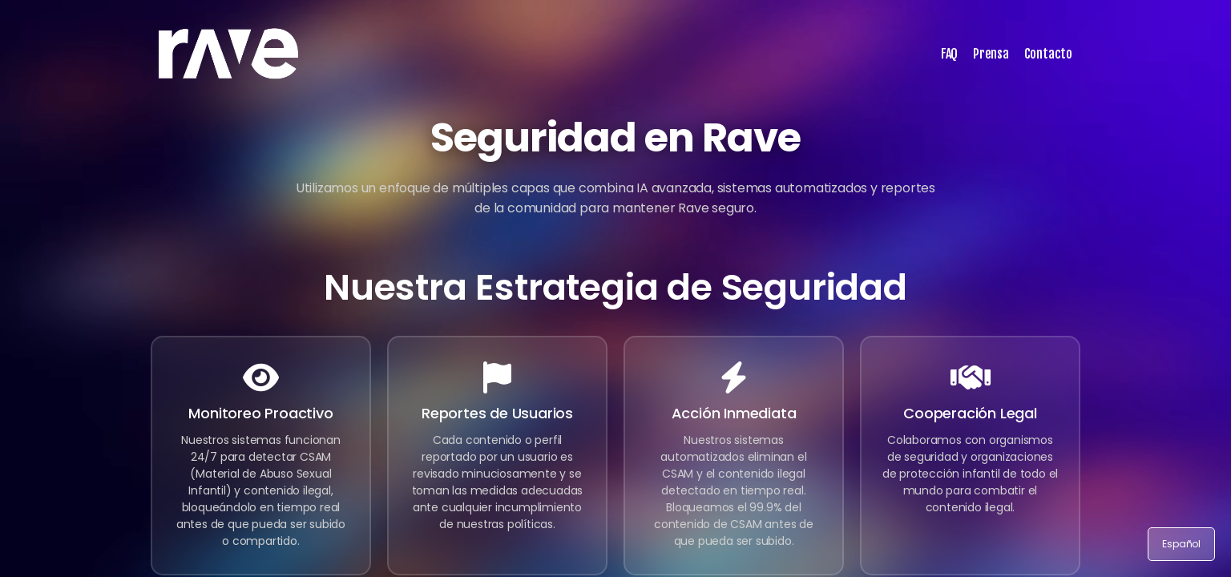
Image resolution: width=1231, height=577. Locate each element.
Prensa (991, 54)
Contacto (1048, 54)
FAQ (949, 54)
